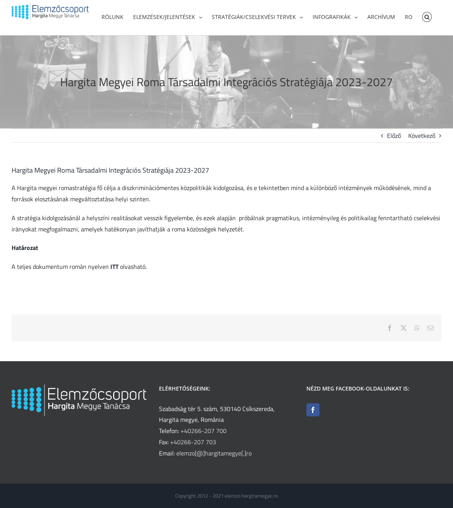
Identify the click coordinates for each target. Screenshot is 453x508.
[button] (427, 16)
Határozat (25, 247)
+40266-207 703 (193, 442)
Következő (421, 135)
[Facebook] (312, 409)
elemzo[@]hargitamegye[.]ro (214, 453)
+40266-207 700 (203, 430)
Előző (394, 135)
